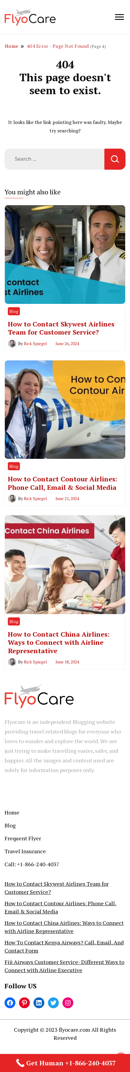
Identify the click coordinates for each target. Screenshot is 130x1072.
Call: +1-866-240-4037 (32, 864)
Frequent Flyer (23, 838)
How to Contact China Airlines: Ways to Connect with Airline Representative (58, 642)
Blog (13, 311)
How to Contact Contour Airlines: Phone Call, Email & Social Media (62, 482)
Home (12, 812)
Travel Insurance (25, 851)
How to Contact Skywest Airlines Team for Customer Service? (61, 328)
